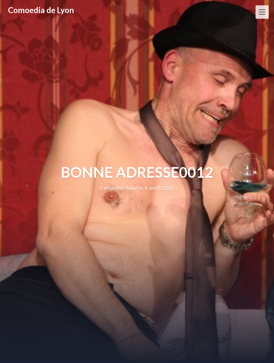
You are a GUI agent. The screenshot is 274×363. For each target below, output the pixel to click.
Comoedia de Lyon (41, 10)
